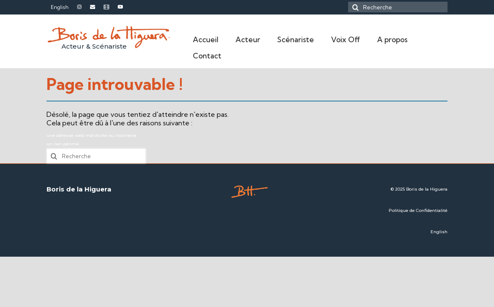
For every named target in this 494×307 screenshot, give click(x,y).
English (439, 232)
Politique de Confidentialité (418, 210)
